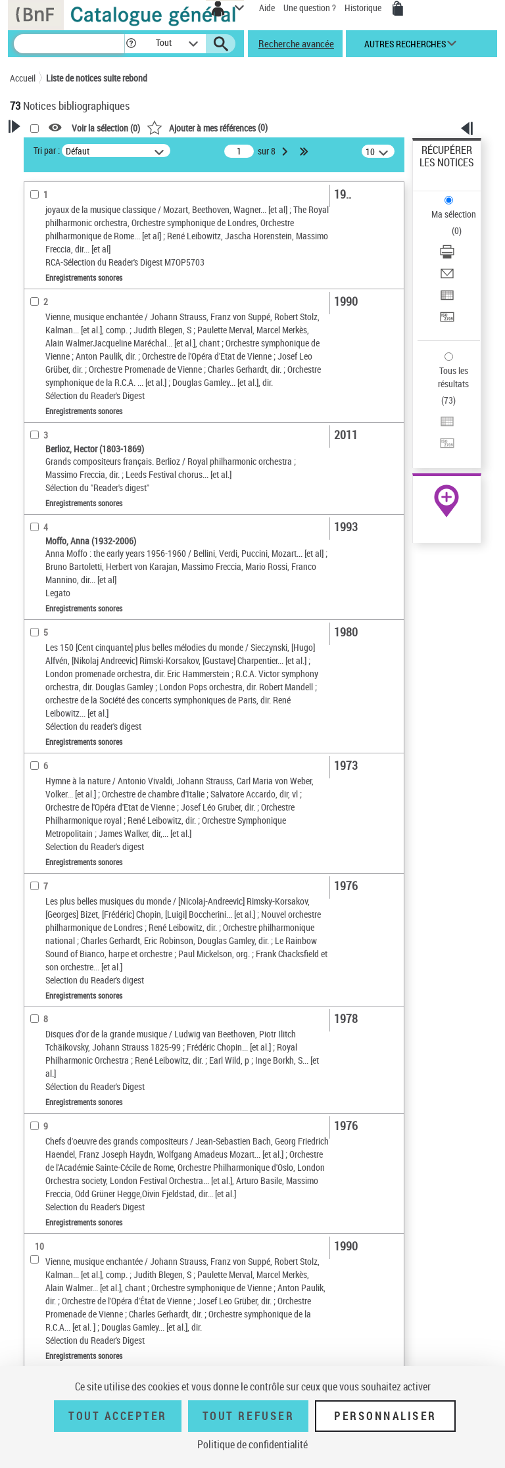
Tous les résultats (453, 377)
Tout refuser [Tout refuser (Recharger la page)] (248, 1416)
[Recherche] (69, 43)
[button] (131, 43)
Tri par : (47, 150)
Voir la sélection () (106, 128)
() (207, 127)
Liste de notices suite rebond (96, 78)
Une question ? (309, 7)
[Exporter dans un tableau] (447, 299)
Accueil (23, 78)
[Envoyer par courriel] (447, 278)
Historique (364, 7)
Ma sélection (453, 214)
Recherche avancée (296, 43)
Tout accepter (117, 1416)
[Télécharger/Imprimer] (447, 256)
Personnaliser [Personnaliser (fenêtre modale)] (385, 1416)
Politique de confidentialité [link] (252, 1444)
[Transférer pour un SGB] (447, 321)
